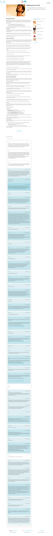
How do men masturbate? (40, 38)
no (11, 138)
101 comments (19, 130)
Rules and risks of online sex (40, 31)
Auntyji (9, 184)
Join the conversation (19, 131)
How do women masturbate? (40, 21)
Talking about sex (39, 24)
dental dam (26, 64)
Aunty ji (9, 317)
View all (36, 42)
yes (8, 138)
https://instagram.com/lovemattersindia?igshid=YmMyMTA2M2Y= (16, 326)
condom (17, 64)
